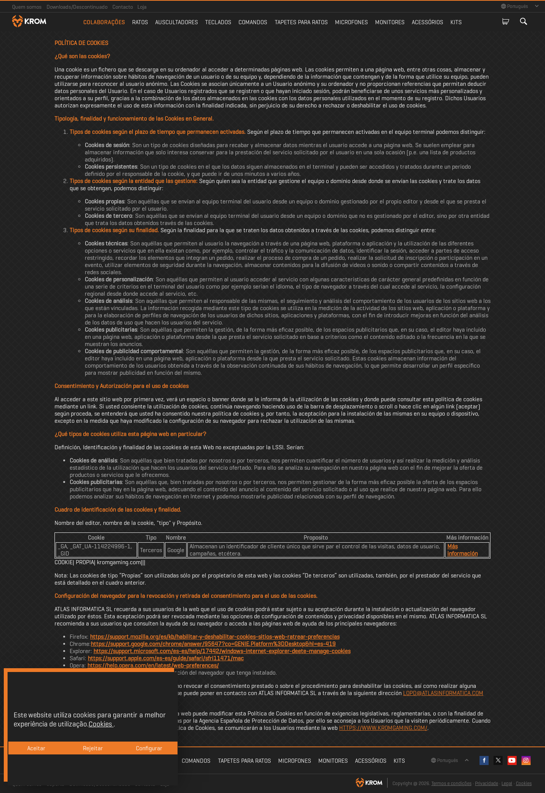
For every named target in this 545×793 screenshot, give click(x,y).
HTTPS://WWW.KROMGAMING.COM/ (383, 727)
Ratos (140, 22)
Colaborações (104, 22)
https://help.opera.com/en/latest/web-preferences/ (153, 665)
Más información (462, 550)
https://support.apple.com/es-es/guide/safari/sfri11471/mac (166, 658)
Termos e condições (451, 784)
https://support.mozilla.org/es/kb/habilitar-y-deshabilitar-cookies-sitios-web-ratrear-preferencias (214, 636)
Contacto (122, 6)
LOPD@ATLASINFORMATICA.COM (443, 693)
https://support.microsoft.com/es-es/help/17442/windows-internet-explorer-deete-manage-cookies (221, 651)
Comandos (252, 22)
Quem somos (27, 6)
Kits (456, 22)
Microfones (351, 22)
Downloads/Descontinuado (77, 6)
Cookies (524, 784)
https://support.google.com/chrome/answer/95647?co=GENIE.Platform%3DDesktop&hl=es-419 (213, 643)
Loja (141, 6)
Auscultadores (176, 22)
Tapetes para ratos (301, 22)
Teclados (218, 22)
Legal (506, 784)
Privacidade (486, 784)
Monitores (390, 22)
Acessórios (427, 22)
